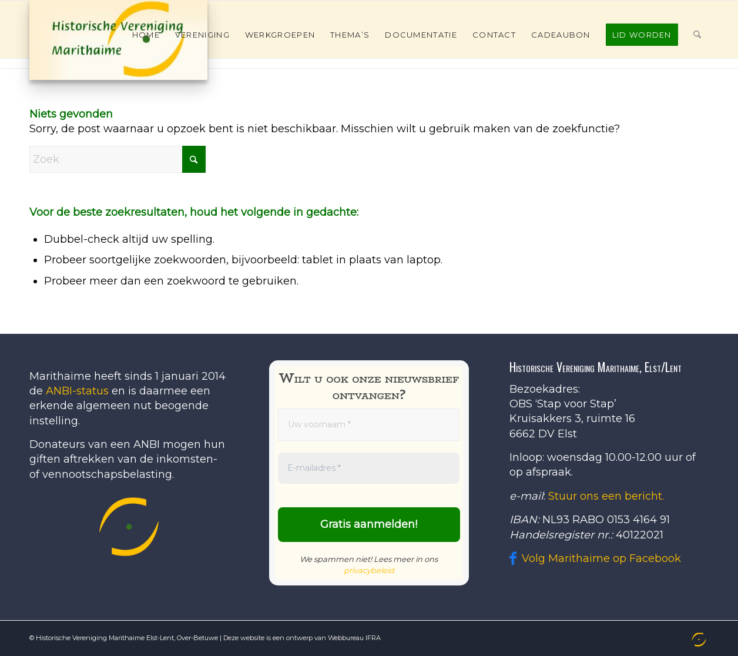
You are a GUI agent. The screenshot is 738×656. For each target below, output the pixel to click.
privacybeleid (369, 570)
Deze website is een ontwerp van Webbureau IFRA (302, 638)
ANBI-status (77, 390)
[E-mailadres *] (368, 468)
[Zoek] (697, 35)
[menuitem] (146, 35)
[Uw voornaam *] (368, 425)
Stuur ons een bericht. (606, 496)
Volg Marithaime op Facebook (601, 558)
